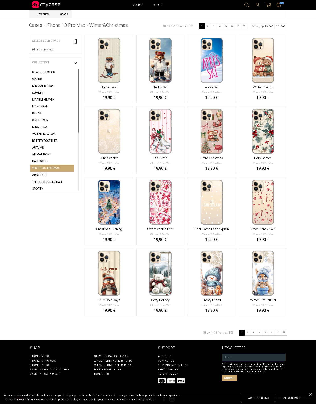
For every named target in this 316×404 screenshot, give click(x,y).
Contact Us (166, 360)
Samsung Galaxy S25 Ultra (49, 369)
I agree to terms (258, 398)
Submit (229, 378)
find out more (291, 398)
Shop (158, 5)
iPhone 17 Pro (39, 356)
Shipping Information (173, 365)
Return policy (168, 373)
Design (138, 5)
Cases (64, 14)
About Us (164, 356)
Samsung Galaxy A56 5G (111, 356)
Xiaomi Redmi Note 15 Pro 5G (114, 365)
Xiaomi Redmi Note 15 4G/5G (113, 360)
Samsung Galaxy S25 (45, 373)
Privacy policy (168, 369)
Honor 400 (101, 373)
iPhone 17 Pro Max (43, 360)
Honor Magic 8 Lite (107, 369)
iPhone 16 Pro (39, 365)
